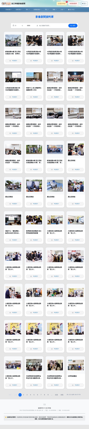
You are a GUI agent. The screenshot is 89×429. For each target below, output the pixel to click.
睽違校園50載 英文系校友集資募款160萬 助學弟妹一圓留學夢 (34, 162)
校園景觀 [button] (18, 9)
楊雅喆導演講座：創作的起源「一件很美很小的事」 (54, 90)
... (51, 395)
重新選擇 (73, 3)
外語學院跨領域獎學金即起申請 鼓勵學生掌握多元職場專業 (33, 378)
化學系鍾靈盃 (72, 376)
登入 (84, 3)
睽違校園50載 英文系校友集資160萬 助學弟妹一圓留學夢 (13, 54)
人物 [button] (61, 9)
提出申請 (62, 3)
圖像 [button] (54, 9)
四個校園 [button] (8, 9)
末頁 (62, 395)
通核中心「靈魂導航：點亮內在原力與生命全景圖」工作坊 (12, 233)
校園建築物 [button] (37, 9)
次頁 (56, 395)
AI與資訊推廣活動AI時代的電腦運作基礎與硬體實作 (33, 54)
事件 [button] (27, 9)
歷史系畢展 (71, 160)
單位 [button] (46, 9)
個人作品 (71, 9)
